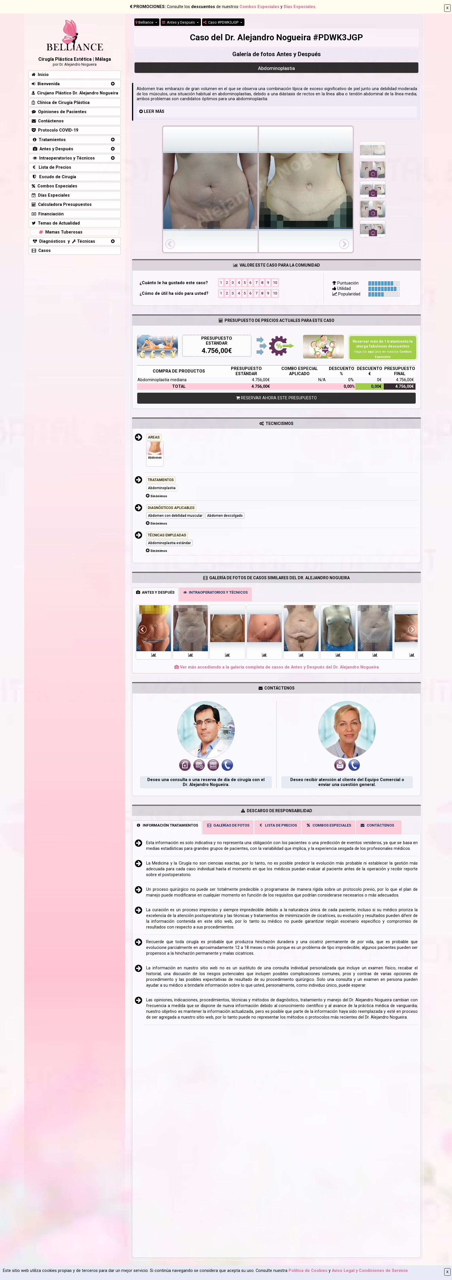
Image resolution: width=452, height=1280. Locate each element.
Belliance (144, 22)
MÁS (159, 111)
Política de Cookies (308, 1270)
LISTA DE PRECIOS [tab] (277, 825)
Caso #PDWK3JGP (221, 22)
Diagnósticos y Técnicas (63, 241)
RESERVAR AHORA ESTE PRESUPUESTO (276, 398)
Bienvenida (46, 83)
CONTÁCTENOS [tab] (377, 825)
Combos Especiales (259, 6)
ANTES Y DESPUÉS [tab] (155, 592)
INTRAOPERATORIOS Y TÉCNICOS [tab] (215, 592)
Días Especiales (299, 6)
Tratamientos (49, 139)
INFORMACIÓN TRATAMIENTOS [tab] (167, 825)
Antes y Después (179, 22)
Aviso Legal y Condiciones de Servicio (370, 1270)
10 (275, 282)
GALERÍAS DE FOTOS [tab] (228, 825)
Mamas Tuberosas (60, 232)
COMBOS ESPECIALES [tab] (328, 825)
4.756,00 (215, 350)
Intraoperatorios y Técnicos (63, 158)
